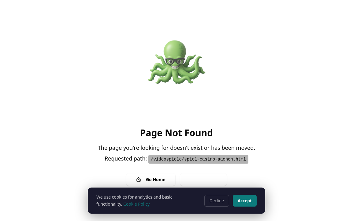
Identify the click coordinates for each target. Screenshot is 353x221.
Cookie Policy (136, 204)
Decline (217, 201)
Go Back (203, 179)
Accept (245, 201)
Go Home (150, 179)
